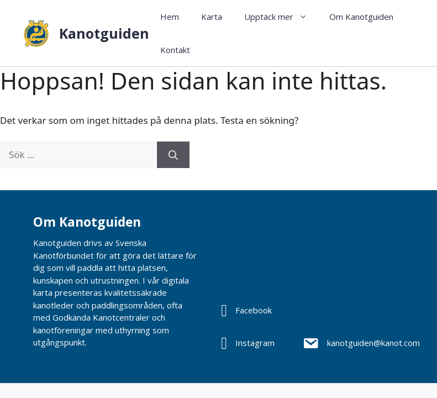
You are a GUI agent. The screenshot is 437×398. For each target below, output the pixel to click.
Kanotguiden (104, 33)
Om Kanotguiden (361, 16)
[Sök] (173, 155)
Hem (169, 16)
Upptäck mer (281, 16)
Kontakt (175, 49)
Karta (211, 16)
